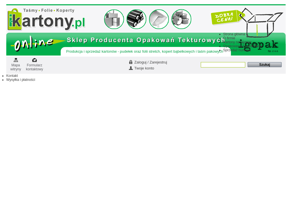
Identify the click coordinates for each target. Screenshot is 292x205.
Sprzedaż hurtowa (237, 50)
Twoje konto (144, 68)
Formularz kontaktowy (34, 65)
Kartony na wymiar (237, 42)
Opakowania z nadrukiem (242, 46)
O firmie (229, 38)
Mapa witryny (15, 65)
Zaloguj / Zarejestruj (150, 62)
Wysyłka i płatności (20, 80)
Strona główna (234, 34)
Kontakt (12, 76)
